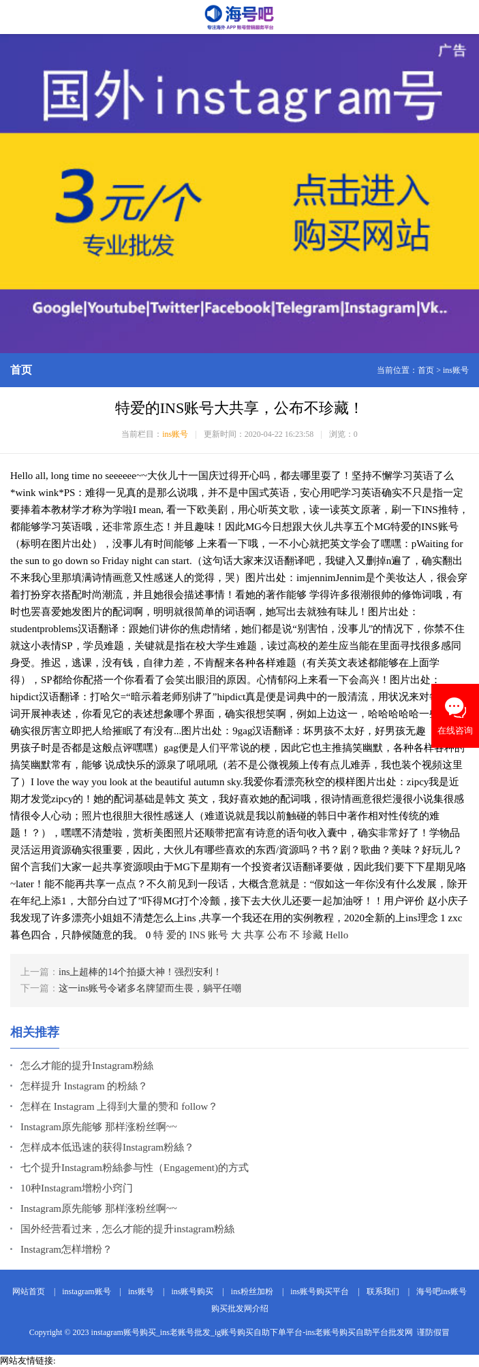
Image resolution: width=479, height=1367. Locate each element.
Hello (337, 934)
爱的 (176, 934)
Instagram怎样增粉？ (66, 1249)
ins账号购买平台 (319, 1291)
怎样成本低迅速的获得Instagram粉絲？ (107, 1147)
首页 (426, 370)
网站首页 (28, 1291)
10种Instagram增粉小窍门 (76, 1188)
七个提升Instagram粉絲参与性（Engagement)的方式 (134, 1167)
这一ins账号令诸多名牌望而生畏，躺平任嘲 (150, 988)
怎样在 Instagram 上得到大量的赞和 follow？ (119, 1106)
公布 (277, 934)
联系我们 (383, 1291)
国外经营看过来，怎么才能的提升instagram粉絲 (127, 1228)
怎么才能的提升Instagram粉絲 (86, 1065)
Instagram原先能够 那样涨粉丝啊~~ (98, 1126)
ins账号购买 (192, 1291)
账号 (218, 934)
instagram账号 (86, 1291)
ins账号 (456, 370)
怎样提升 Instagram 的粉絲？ (84, 1086)
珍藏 (313, 934)
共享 (254, 934)
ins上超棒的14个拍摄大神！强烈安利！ (140, 972)
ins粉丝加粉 (252, 1291)
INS (197, 934)
